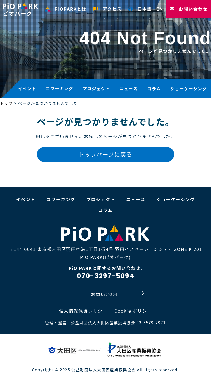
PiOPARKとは (66, 9)
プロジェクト (96, 88)
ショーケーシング (188, 88)
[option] (105, 49)
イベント (27, 88)
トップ (6, 103)
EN (159, 9)
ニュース (129, 88)
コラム (154, 88)
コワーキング (59, 88)
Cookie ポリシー (133, 310)
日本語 (140, 9)
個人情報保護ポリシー (83, 310)
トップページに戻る (105, 154)
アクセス (107, 9)
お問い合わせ (189, 9)
